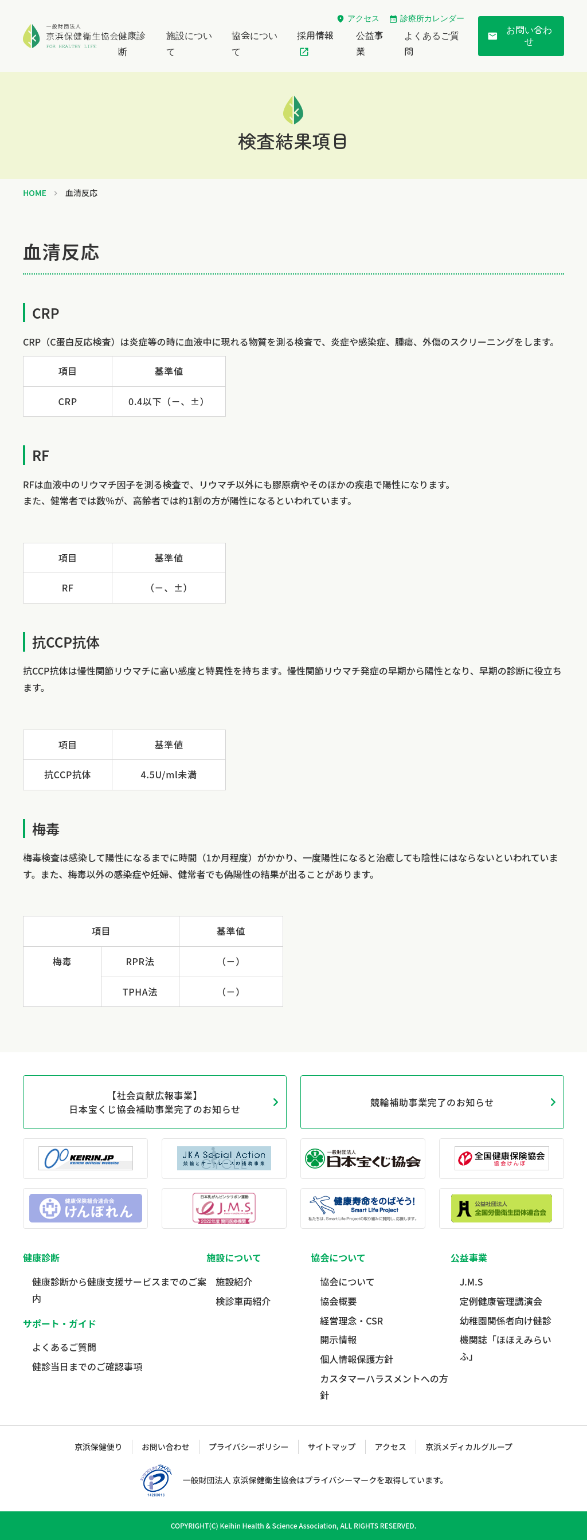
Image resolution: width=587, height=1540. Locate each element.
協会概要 (338, 1301)
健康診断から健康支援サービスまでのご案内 (119, 1290)
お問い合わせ (519, 35)
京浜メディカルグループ (468, 1446)
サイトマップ (332, 1446)
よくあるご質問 (64, 1347)
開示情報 (338, 1339)
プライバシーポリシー (249, 1446)
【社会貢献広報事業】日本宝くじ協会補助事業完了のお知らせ (154, 1102)
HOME (34, 192)
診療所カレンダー (432, 18)
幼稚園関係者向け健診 (505, 1320)
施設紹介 (234, 1281)
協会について (347, 1281)
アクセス (363, 18)
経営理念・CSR (351, 1320)
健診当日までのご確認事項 (87, 1366)
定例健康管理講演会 (501, 1301)
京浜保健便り (99, 1446)
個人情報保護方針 (356, 1359)
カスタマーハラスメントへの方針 (384, 1386)
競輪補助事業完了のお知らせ (432, 1102)
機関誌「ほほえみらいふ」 (505, 1348)
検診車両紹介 (243, 1301)
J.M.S (471, 1281)
